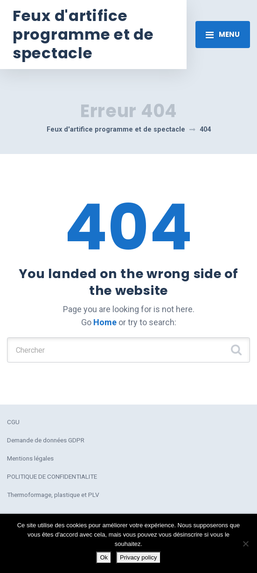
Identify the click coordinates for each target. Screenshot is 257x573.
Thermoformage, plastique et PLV (53, 494)
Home (105, 322)
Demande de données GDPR (45, 440)
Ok (104, 557)
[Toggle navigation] (222, 34)
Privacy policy (138, 557)
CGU (13, 422)
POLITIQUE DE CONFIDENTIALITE (52, 476)
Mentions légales (30, 458)
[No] (245, 543)
